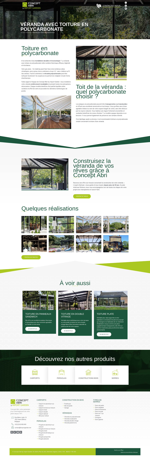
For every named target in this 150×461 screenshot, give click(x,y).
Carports (35, 378)
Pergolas (62, 14)
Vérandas (101, 14)
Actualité (124, 14)
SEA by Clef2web (133, 452)
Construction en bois (73, 400)
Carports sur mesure (47, 14)
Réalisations (113, 14)
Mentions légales (52, 451)
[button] (82, 196)
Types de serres (97, 401)
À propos (33, 14)
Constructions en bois (76, 14)
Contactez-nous (111, 6)
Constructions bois (88, 378)
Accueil (24, 14)
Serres (91, 14)
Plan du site (42, 451)
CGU (59, 451)
